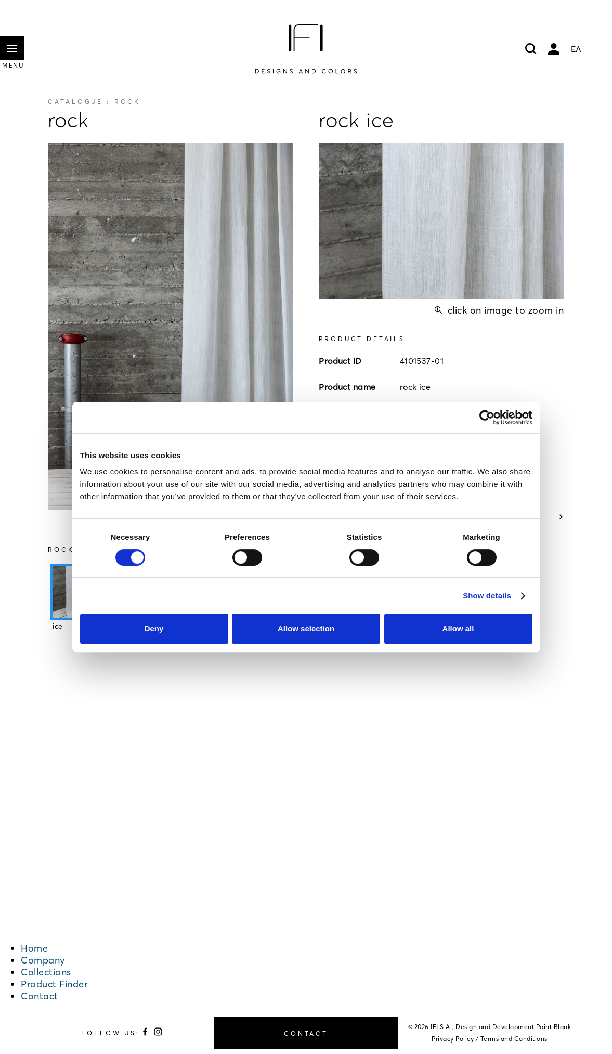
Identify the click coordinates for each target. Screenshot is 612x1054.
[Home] (306, 49)
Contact (39, 996)
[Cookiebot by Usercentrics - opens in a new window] (486, 417)
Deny (154, 628)
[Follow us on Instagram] (158, 1033)
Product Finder (54, 984)
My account (553, 49)
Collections (46, 972)
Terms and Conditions (514, 1039)
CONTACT (306, 1033)
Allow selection (306, 628)
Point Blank (553, 1027)
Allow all (458, 628)
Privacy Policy (453, 1039)
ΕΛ (576, 49)
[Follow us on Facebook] (146, 1033)
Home (34, 948)
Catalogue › (94, 102)
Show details (487, 595)
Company (43, 960)
